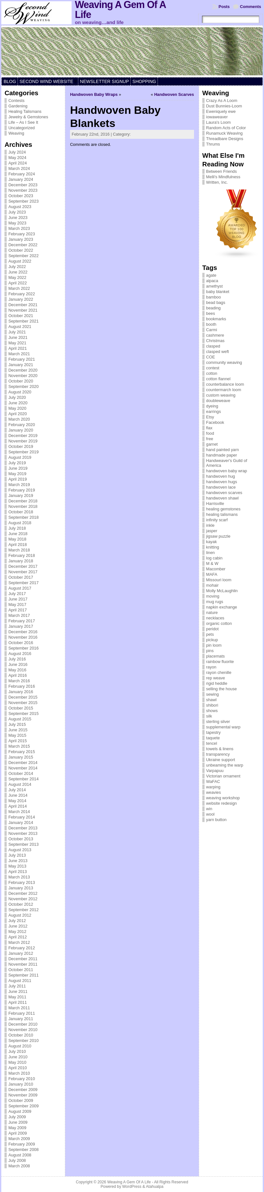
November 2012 (22, 898)
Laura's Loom (218, 122)
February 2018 (21, 555)
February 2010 (21, 1078)
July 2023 (17, 212)
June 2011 (17, 991)
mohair (212, 585)
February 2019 (21, 490)
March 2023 (19, 228)
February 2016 (21, 686)
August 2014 (19, 784)
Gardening (17, 106)
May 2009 (17, 1127)
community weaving (224, 362)
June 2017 (17, 599)
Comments (250, 6)
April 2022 (17, 283)
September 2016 (23, 648)
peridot (212, 628)
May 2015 (17, 735)
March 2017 (19, 615)
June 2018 (17, 533)
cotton (211, 373)
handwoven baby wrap (226, 470)
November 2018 (22, 506)
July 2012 (17, 920)
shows (212, 710)
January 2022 (20, 299)
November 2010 (22, 1029)
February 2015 (21, 751)
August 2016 (19, 653)
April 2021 (17, 348)
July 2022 (17, 266)
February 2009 (21, 1144)
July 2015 (17, 724)
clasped (213, 346)
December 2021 (22, 304)
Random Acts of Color (226, 127)
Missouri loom (218, 579)
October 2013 (20, 838)
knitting (212, 547)
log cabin (214, 558)
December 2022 (22, 244)
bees (210, 313)
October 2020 (20, 381)
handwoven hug (220, 476)
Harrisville (215, 503)
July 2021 (17, 332)
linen (210, 552)
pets (210, 634)
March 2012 (19, 942)
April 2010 (17, 1067)
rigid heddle (216, 683)
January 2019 (20, 495)
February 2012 (21, 947)
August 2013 (19, 849)
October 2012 (20, 904)
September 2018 (23, 517)
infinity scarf (217, 519)
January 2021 (20, 364)
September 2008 (23, 1149)
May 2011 (17, 997)
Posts (224, 6)
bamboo (213, 297)
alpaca (212, 280)
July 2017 (17, 593)
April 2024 (17, 163)
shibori (212, 705)
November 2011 (22, 964)
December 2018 (22, 501)
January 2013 (20, 888)
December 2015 (22, 697)
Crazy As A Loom (221, 100)
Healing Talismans (25, 111)
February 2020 (21, 424)
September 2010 (23, 1040)
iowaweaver (217, 116)
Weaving (16, 133)
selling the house (221, 688)
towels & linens (219, 748)
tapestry (213, 732)
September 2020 (23, 386)
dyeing (212, 406)
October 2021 (20, 315)
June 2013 (17, 860)
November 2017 (22, 571)
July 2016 (17, 659)
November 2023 (22, 190)
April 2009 (17, 1133)
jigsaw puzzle (218, 536)
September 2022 (23, 255)
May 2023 (17, 223)
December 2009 (22, 1089)
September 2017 (23, 582)
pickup (212, 639)
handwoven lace (221, 487)
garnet (212, 444)
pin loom (213, 645)
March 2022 (19, 288)
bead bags (215, 302)
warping (213, 787)
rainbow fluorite (220, 661)
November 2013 (22, 833)
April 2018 (17, 544)
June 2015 (17, 729)
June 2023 (17, 217)
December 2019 (22, 435)
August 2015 (19, 719)
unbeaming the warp (224, 765)
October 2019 (20, 446)
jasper (211, 530)
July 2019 (17, 462)
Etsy (210, 417)
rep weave (215, 678)
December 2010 (22, 1024)
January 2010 (20, 1084)
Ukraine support (220, 759)
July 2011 (17, 986)
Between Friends (221, 171)
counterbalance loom (225, 384)
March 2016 (19, 680)
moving (212, 596)
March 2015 (19, 746)
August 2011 (19, 980)
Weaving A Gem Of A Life (129, 1182)
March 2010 (19, 1073)
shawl (211, 699)
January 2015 (20, 757)
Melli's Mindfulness (223, 176)
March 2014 (19, 811)
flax (209, 427)
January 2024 (20, 179)
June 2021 (17, 337)
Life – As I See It (23, 122)
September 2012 (23, 909)
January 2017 (20, 626)
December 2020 (22, 370)
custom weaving (221, 395)
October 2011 (20, 969)
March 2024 (19, 168)
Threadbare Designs (224, 138)
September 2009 (23, 1106)
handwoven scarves (224, 492)
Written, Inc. (217, 182)
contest (212, 367)
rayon (211, 667)
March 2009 (19, 1138)
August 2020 (19, 392)
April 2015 (17, 740)
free (209, 438)
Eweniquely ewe (221, 111)
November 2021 (22, 310)
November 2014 (22, 768)
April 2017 (17, 610)
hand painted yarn (222, 449)
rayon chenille (218, 672)
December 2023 (22, 184)
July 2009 (17, 1116)
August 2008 (19, 1155)
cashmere (215, 335)
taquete (213, 737)
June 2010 (17, 1056)
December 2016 (22, 631)
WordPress (131, 1186)
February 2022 (21, 293)
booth (211, 324)
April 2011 (17, 1002)
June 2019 (17, 468)
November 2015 (22, 702)
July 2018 (17, 528)
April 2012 (17, 937)
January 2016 (20, 691)
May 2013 (17, 866)
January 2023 (20, 239)
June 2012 (17, 926)
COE (210, 357)
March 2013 (19, 877)
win (209, 808)
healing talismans (222, 514)
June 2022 (17, 272)
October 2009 (20, 1100)
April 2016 (17, 675)
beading (213, 308)
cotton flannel (218, 378)
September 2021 (23, 321)
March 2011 (19, 1007)
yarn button (216, 819)
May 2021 (17, 342)
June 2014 (17, 795)
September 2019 (23, 451)
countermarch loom (223, 389)
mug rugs (214, 601)
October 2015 (20, 708)
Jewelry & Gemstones (28, 116)
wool (210, 814)
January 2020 (20, 430)
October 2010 (20, 1035)
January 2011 (20, 1018)
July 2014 (17, 789)
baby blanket (217, 291)
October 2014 (20, 773)
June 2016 (17, 664)
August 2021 (19, 326)
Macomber (215, 569)
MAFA (211, 574)
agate (211, 275)
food (210, 433)
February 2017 (21, 620)
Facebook (215, 422)
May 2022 (17, 277)
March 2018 (19, 550)
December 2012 (22, 893)
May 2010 (17, 1062)
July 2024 (17, 152)
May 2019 (17, 473)
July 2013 (17, 855)
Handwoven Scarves (174, 94)
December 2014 (22, 762)
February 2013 (21, 882)
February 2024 (21, 174)
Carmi (211, 329)
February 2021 (21, 359)
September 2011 (23, 975)
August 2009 (19, 1111)
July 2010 (17, 1051)
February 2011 (21, 1013)
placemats (215, 656)
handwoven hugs (221, 481)
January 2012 (20, 953)
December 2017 (22, 566)
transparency (218, 754)
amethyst (214, 286)
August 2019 (19, 457)
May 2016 (17, 669)
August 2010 (19, 1046)
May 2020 (17, 408)
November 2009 (22, 1095)
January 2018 (20, 560)
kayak (211, 541)
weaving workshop (223, 797)
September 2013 (23, 844)
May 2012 (17, 931)
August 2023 (19, 206)
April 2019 (17, 479)
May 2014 (17, 800)
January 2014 (20, 822)
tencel (211, 743)
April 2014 (17, 806)
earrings (213, 411)
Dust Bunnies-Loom (224, 106)
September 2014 (23, 778)
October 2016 (20, 642)
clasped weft (217, 351)
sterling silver (218, 721)
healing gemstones (223, 509)
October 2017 (20, 577)
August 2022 (19, 261)
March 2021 (19, 353)
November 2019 (22, 441)
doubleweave (218, 400)
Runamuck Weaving (224, 133)
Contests (16, 100)
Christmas (215, 340)
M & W (212, 563)
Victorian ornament (223, 776)
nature (212, 612)
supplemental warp (223, 727)
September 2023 (23, 201)
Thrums (213, 144)
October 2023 (20, 195)
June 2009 (17, 1122)
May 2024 (17, 157)
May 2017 (17, 604)
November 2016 (22, 637)
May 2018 (17, 539)
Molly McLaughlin (222, 590)
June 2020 (17, 402)
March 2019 (19, 484)
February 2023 (21, 233)
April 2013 (17, 871)
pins (210, 650)
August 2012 (19, 915)
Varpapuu (215, 770)
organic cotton (219, 623)
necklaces (215, 618)
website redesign (221, 803)
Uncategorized (21, 127)
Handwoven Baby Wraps (94, 94)
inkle (210, 525)
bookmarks (216, 318)
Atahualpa (154, 1186)
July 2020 (17, 397)
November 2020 (22, 375)
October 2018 (20, 511)
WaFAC (213, 781)
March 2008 (19, 1165)
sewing (212, 694)
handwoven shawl (222, 498)
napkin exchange (221, 607)
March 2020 (19, 419)
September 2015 (23, 713)
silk (209, 716)
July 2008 (17, 1160)
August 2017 (19, 588)
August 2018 (19, 522)
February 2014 (21, 817)
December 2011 (22, 958)
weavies (213, 792)
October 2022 (20, 250)
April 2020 (17, 413)
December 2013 (22, 828)
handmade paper (221, 455)
